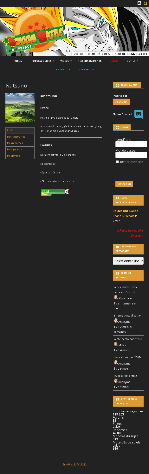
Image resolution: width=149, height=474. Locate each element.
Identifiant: (123, 139)
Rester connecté (132, 161)
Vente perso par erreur (128, 339)
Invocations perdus (126, 376)
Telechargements (89, 61)
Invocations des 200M (127, 357)
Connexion (86, 69)
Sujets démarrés (16, 136)
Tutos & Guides (41, 61)
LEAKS (114, 61)
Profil (10, 130)
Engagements (14, 149)
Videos (64, 61)
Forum (18, 61)
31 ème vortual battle (127, 315)
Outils (130, 61)
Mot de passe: (125, 150)
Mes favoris (13, 155)
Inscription (62, 69)
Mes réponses (15, 143)
